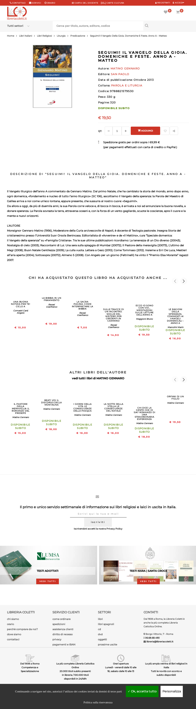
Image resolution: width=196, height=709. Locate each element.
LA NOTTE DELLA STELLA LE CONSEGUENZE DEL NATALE (113, 407)
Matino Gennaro (20, 417)
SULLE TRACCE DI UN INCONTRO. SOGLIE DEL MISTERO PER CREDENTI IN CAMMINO (113, 315)
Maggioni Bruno (144, 319)
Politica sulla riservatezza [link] (98, 702)
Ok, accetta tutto (142, 691)
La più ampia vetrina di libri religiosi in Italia (166, 665)
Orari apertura (121, 663)
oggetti (102, 639)
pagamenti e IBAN (63, 644)
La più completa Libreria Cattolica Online (75, 665)
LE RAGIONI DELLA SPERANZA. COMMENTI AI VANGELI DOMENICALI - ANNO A (175, 316)
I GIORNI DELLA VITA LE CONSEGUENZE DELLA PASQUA (82, 407)
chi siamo (13, 618)
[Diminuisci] (108, 131)
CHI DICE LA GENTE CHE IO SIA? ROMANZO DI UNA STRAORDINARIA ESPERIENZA (144, 413)
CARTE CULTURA (112, 3)
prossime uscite (107, 644)
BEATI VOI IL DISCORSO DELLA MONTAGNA (51, 402)
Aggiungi (145, 130)
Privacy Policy (114, 528)
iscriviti (98, 522)
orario (51, 3)
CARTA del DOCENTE (85, 3)
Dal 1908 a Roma (29, 663)
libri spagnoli (106, 624)
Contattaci (19, 3)
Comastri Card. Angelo (20, 311)
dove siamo (14, 634)
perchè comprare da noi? (22, 629)
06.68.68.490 (152, 637)
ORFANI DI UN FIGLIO (175, 397)
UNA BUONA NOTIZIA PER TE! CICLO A (20, 304)
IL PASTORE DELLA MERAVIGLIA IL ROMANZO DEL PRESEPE (20, 408)
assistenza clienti (62, 629)
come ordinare (61, 618)
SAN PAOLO (120, 74)
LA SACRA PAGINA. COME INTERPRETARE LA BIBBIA (82, 305)
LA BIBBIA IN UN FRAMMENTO (51, 299)
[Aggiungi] (125, 131)
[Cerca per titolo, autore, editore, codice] (166, 25)
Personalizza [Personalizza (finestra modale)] (171, 691)
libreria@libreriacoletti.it (159, 641)
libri (100, 618)
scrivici (36, 3)
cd (99, 629)
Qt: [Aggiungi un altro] (100, 131)
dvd (100, 634)
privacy (56, 639)
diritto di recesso (62, 634)
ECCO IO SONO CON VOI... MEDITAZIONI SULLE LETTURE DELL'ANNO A (144, 310)
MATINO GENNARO (110, 378)
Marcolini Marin (175, 327)
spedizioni (58, 624)
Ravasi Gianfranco (51, 305)
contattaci (13, 639)
